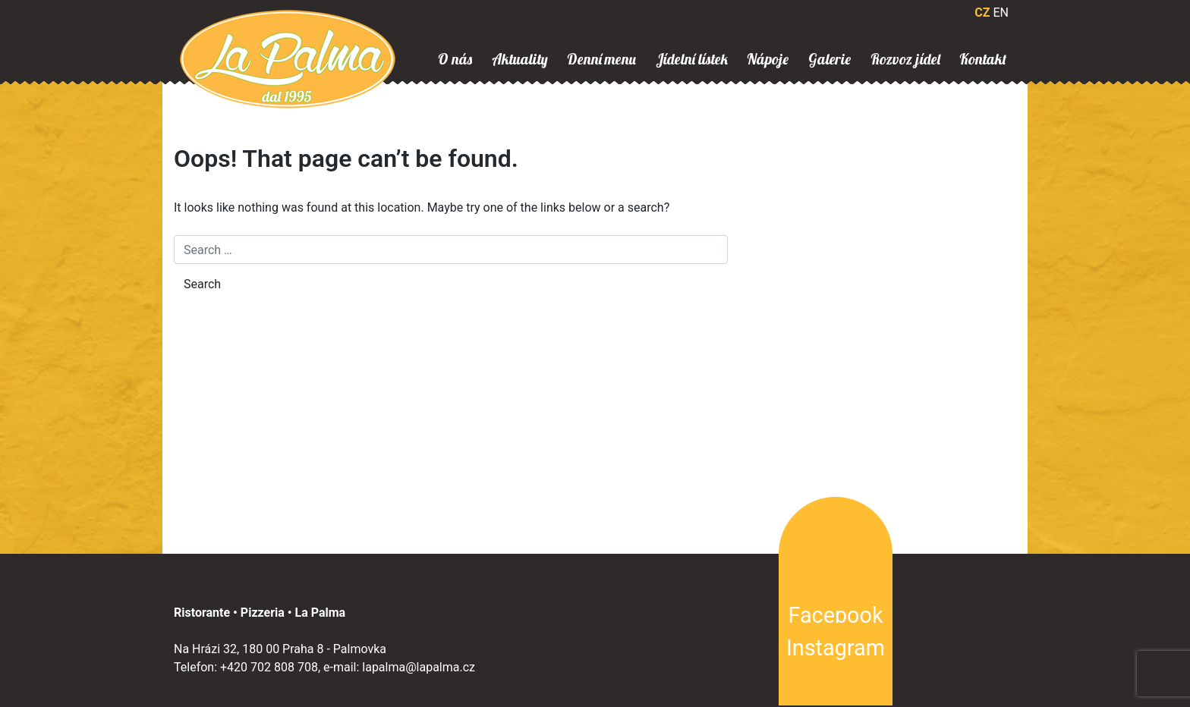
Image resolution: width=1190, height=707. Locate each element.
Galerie (829, 59)
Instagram (835, 648)
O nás (455, 59)
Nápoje (768, 59)
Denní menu (601, 59)
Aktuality (520, 59)
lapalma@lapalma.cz (418, 667)
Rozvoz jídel (905, 59)
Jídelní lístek (692, 59)
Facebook (835, 615)
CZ (982, 12)
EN (1001, 12)
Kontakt (982, 59)
